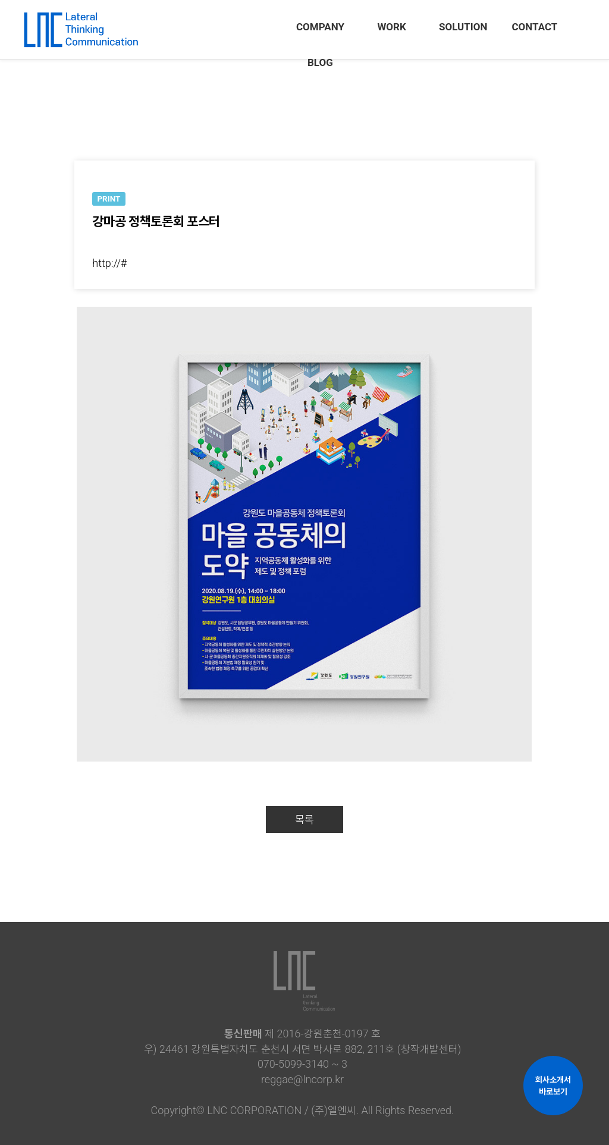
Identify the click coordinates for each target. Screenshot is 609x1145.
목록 (304, 819)
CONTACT (534, 27)
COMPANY (320, 27)
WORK (391, 27)
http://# (109, 263)
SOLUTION (463, 27)
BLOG (320, 62)
